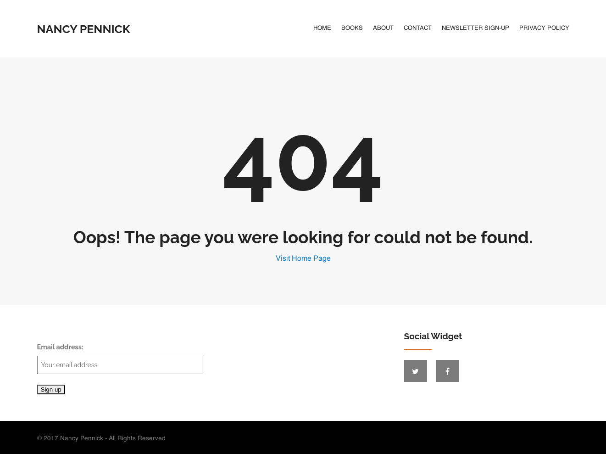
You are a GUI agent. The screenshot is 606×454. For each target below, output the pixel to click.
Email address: (119, 359)
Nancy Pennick (83, 29)
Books (352, 28)
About (383, 28)
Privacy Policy (544, 28)
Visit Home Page (303, 259)
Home (322, 28)
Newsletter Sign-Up (475, 28)
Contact (418, 28)
